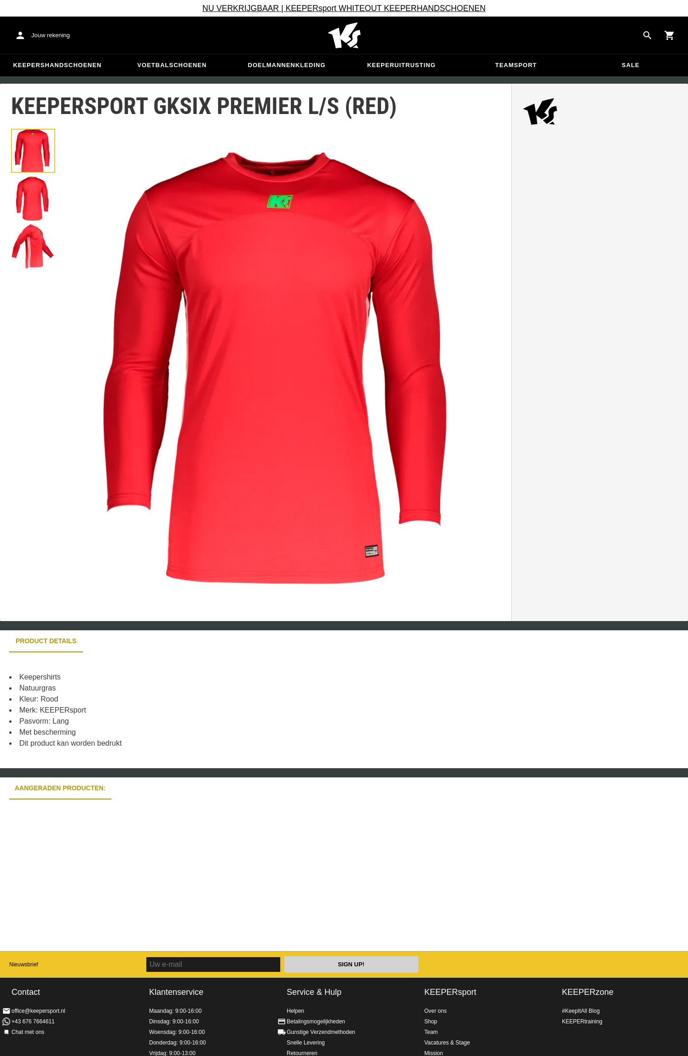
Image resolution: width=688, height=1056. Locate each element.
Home (344, 35)
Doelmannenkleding (287, 65)
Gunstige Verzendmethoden (321, 1032)
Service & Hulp (314, 992)
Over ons (435, 1011)
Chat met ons (28, 1032)
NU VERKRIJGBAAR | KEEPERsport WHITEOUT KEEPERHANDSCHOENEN (344, 8)
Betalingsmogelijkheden (316, 1021)
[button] (33, 151)
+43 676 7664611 (33, 1021)
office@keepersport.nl (38, 1011)
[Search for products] (647, 35)
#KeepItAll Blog (581, 1011)
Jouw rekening (50, 35)
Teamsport (516, 65)
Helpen (295, 1011)
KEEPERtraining (582, 1021)
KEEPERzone (587, 992)
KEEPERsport (450, 992)
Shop (430, 1021)
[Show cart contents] (669, 35)
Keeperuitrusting (401, 65)
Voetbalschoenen (172, 65)
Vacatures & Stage (447, 1042)
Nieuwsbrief (23, 964)
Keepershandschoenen (57, 65)
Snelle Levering (306, 1042)
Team (431, 1032)
